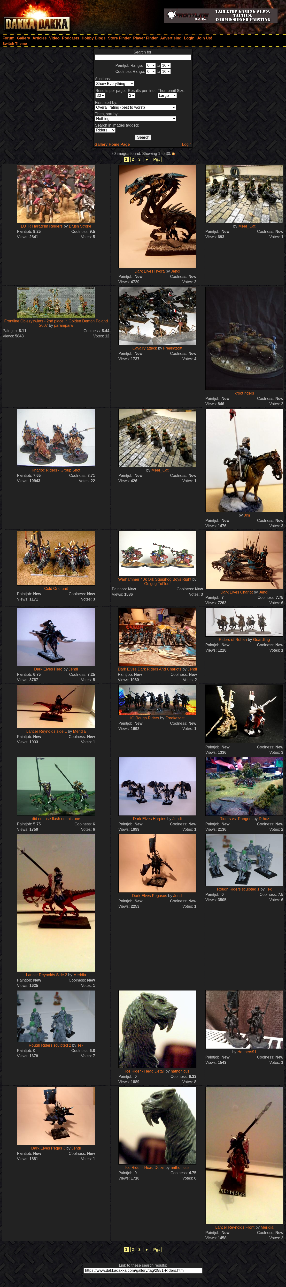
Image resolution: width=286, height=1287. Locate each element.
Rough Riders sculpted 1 (238, 889)
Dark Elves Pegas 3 (48, 1148)
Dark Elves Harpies (149, 819)
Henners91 (247, 1052)
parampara (63, 325)
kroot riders (244, 393)
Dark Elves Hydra (150, 271)
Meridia (79, 731)
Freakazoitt (172, 348)
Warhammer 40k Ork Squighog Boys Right (154, 579)
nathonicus (180, 1071)
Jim (247, 515)
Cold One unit (56, 588)
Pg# (156, 159)
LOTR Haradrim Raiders (41, 226)
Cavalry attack (144, 348)
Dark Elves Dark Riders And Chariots (149, 669)
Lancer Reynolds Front (235, 1227)
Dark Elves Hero (48, 669)
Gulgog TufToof (157, 584)
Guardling (261, 640)
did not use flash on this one (56, 819)
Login (187, 144)
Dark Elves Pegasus (149, 896)
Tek (269, 889)
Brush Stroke (80, 226)
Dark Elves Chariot (236, 592)
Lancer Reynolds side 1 (46, 731)
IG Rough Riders (144, 718)
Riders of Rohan (233, 640)
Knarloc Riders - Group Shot (56, 470)
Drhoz (264, 819)
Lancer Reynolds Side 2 (46, 975)
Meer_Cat (247, 226)
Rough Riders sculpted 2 (50, 1045)
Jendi (175, 271)
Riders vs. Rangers (236, 819)
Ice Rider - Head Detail (144, 1071)
